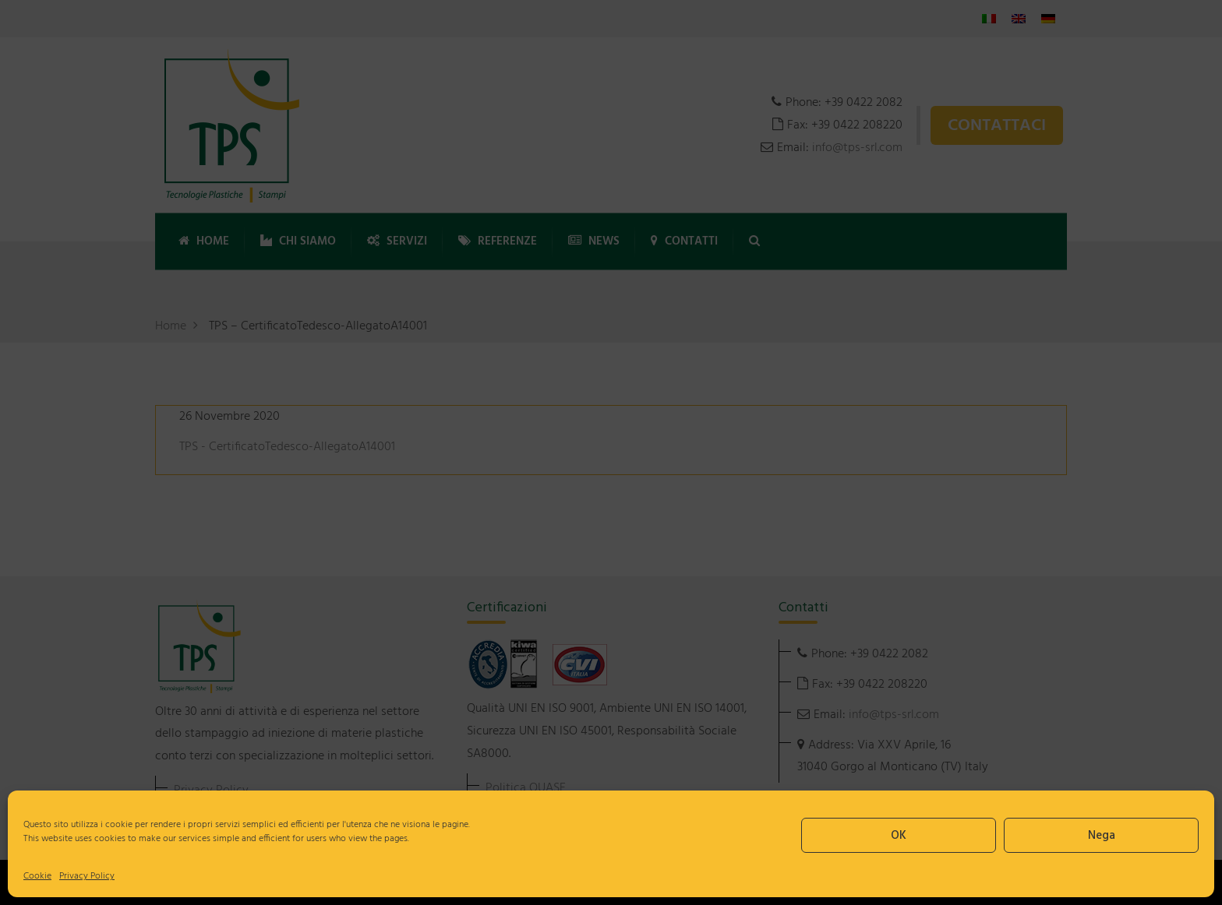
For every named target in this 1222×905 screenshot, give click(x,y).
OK (898, 835)
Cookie (37, 876)
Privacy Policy (87, 876)
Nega (1101, 835)
